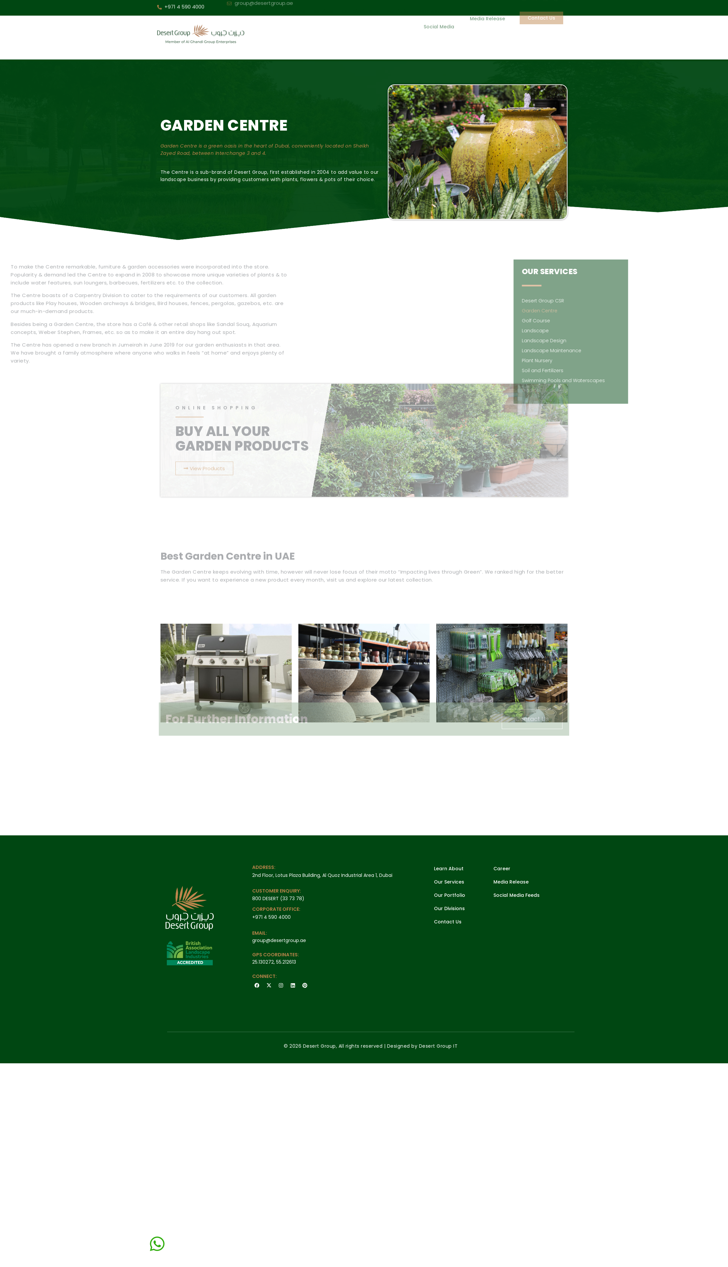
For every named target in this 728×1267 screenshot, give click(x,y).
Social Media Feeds (516, 895)
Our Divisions (449, 908)
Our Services (449, 882)
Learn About (449, 868)
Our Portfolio (449, 895)
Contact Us (448, 921)
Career (501, 868)
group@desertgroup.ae (279, 940)
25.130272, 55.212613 (274, 962)
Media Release (511, 882)
